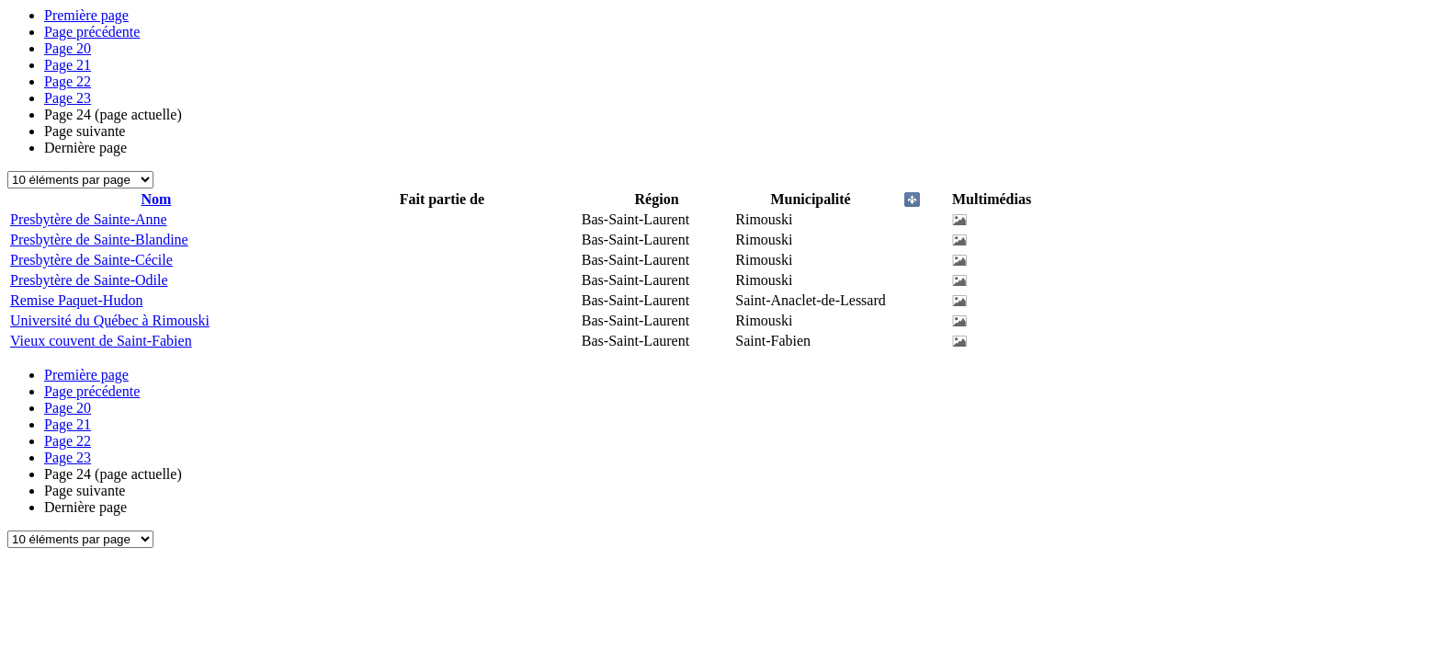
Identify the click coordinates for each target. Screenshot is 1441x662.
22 (67, 81)
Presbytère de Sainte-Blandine (99, 239)
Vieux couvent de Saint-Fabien (101, 340)
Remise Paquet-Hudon (76, 300)
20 (67, 48)
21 (67, 65)
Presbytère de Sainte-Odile (89, 280)
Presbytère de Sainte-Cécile (91, 260)
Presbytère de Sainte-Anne (88, 219)
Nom (157, 199)
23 (67, 98)
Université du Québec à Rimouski (110, 320)
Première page (86, 15)
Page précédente (92, 32)
